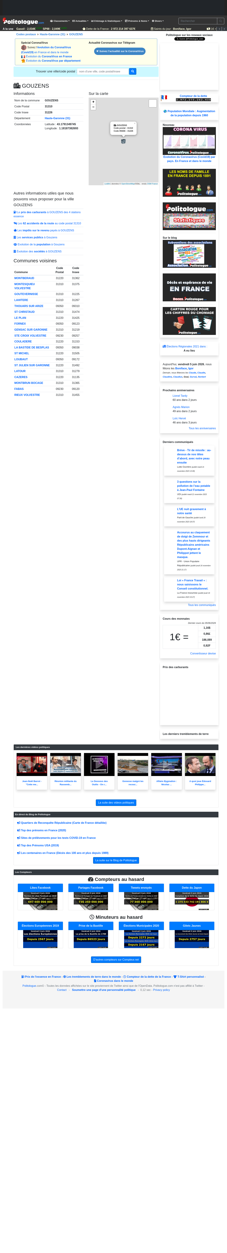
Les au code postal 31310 (47, 223)
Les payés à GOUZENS (44, 230)
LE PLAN (20, 317)
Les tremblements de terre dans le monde (92, 976)
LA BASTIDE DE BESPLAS (31, 347)
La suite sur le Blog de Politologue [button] (116, 860)
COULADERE (23, 341)
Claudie (201, 372)
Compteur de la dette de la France (147, 976)
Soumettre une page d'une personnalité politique (104, 989)
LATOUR (20, 371)
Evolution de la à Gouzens (39, 244)
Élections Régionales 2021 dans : (185, 346)
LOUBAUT (21, 359)
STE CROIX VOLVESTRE (30, 335)
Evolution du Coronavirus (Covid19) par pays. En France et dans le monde (189, 144)
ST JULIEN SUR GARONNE (32, 365)
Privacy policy (161, 989)
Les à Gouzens (35, 237)
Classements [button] (59, 21)
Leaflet (107, 184)
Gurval (193, 376)
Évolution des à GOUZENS (38, 251)
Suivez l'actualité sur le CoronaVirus (120, 51)
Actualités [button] (79, 21)
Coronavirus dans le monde (113, 980)
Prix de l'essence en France (41, 976)
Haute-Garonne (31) (57, 118)
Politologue (29, 985)
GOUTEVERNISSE (26, 294)
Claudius (177, 376)
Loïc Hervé (179, 418)
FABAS (19, 388)
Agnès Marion (181, 407)
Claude (192, 372)
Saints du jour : (171, 28)
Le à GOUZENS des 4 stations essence (47, 214)
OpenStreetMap (128, 184)
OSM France (152, 184)
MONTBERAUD (24, 278)
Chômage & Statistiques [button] (105, 21)
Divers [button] (157, 21)
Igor (190, 368)
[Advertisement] (113, 7)
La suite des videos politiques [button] (116, 802)
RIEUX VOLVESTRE (27, 394)
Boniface (181, 368)
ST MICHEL (21, 353)
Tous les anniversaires (202, 428)
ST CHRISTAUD (24, 311)
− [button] (93, 107)
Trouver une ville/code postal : (56, 71)
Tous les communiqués (202, 605)
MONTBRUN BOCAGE (28, 382)
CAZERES (20, 377)
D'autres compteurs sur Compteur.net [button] (116, 959)
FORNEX (20, 323)
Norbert (202, 376)
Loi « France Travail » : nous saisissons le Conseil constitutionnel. (192, 584)
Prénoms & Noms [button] (136, 21)
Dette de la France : (109, 28)
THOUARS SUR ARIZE (28, 306)
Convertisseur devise (203, 653)
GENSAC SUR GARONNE (30, 329)
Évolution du (49, 56)
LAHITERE (21, 300)
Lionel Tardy (180, 395)
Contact (62, 989)
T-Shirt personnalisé (188, 976)
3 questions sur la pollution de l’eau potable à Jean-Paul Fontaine (193, 485)
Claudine (167, 376)
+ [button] (93, 102)
